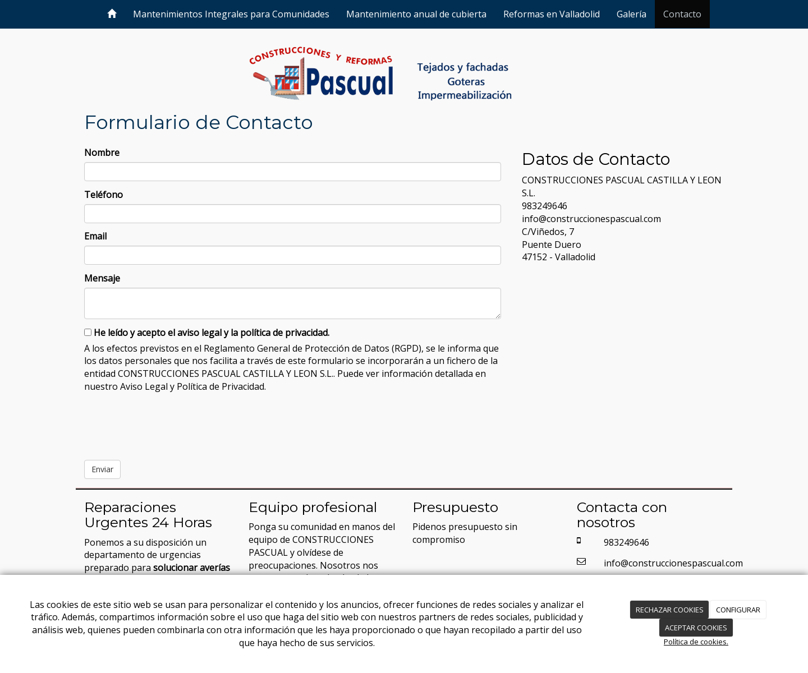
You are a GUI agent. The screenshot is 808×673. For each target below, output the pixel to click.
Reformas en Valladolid (551, 14)
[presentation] (169, 422)
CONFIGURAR (738, 610)
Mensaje (102, 278)
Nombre (102, 152)
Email (95, 236)
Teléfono (103, 194)
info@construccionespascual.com (591, 219)
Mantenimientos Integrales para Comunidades (231, 14)
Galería (631, 14)
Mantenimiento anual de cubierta (416, 14)
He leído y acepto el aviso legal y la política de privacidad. (206, 332)
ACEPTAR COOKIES (696, 628)
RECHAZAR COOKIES (670, 610)
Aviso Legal (144, 386)
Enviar (102, 469)
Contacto (682, 14)
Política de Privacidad (220, 386)
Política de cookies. (696, 642)
